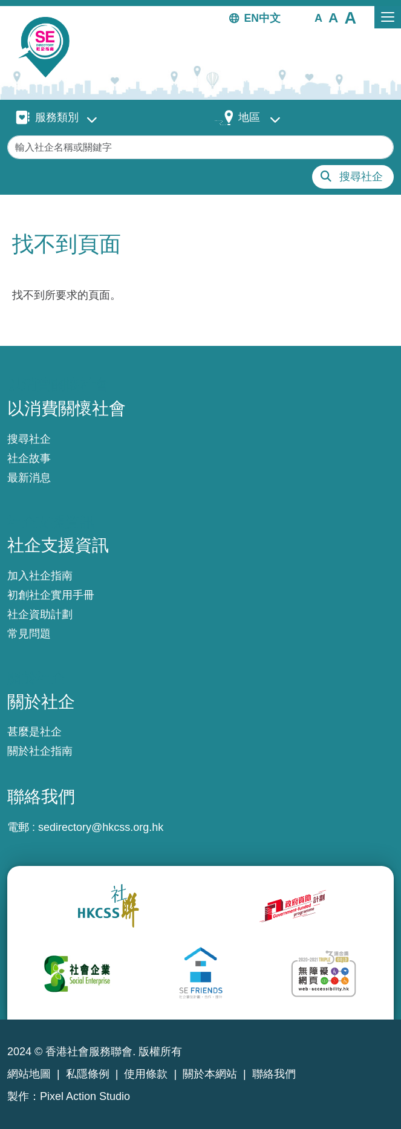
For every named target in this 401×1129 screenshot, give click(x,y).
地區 (249, 117)
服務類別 (57, 117)
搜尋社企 (361, 177)
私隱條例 (87, 1074)
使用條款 (146, 1074)
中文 (270, 18)
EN (251, 18)
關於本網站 (210, 1074)
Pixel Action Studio (85, 1096)
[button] (318, 17)
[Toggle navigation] (387, 17)
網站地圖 (29, 1074)
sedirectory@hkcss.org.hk (100, 827)
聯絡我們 (274, 1074)
